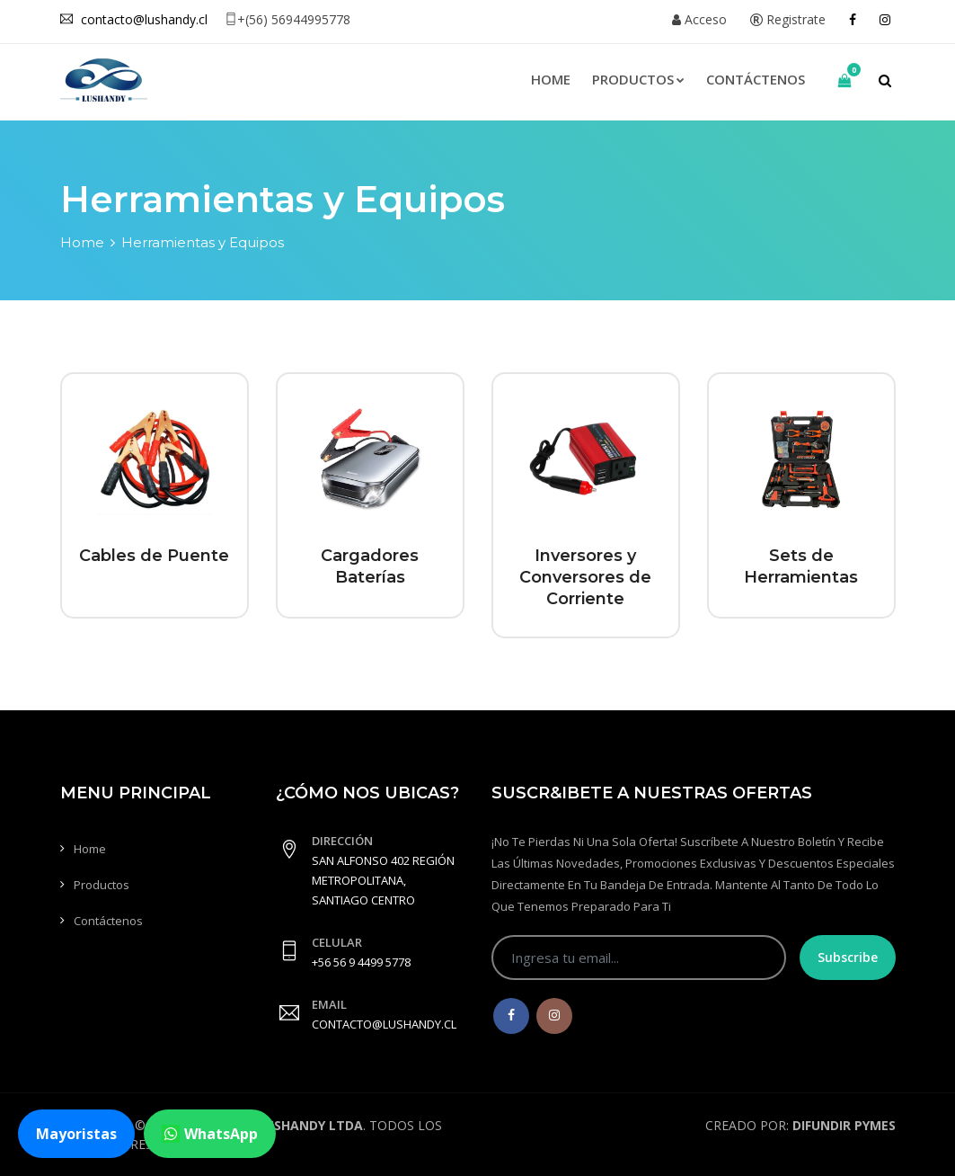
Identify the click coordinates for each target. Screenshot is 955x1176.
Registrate (788, 19)
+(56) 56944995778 (287, 19)
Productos (638, 79)
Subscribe (848, 957)
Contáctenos (755, 79)
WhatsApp (210, 1134)
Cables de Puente (154, 556)
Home (550, 79)
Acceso (699, 19)
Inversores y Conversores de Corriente (585, 577)
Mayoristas (76, 1134)
